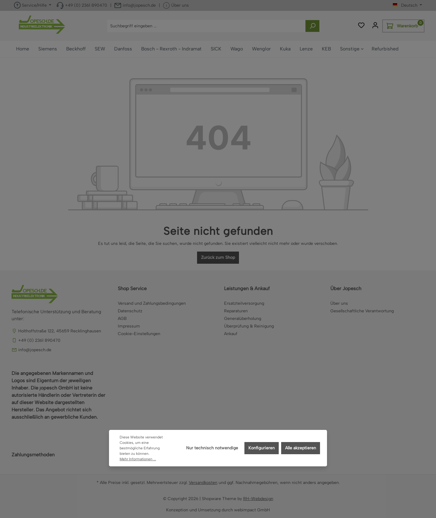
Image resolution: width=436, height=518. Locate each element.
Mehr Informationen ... (138, 459)
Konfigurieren (261, 448)
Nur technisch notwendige (212, 448)
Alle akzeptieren (300, 448)
